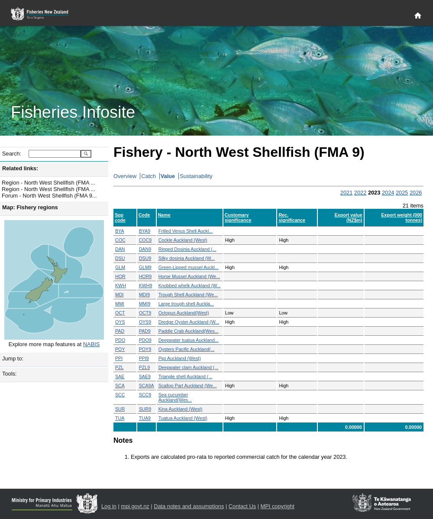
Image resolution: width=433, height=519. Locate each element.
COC (120, 240)
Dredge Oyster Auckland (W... (188, 321)
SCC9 (145, 394)
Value (168, 176)
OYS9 (145, 321)
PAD (119, 331)
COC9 (145, 240)
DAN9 (145, 249)
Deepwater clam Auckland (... (188, 367)
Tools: (9, 373)
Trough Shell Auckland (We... (188, 294)
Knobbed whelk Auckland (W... (189, 285)
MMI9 (145, 303)
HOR (120, 276)
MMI (119, 303)
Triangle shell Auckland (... (185, 376)
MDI (119, 294)
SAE (119, 376)
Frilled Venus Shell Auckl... (185, 231)
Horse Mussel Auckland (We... (189, 276)
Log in (108, 506)
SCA (120, 385)
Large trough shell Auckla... (186, 303)
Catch (148, 176)
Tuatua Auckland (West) (182, 418)
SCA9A (146, 385)
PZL (119, 367)
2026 (416, 192)
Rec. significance (291, 217)
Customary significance (238, 217)
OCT (120, 312)
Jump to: (12, 358)
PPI (119, 358)
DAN (120, 249)
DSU (120, 258)
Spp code (120, 217)
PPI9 (144, 358)
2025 (402, 192)
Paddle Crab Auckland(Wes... (188, 331)
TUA (119, 418)
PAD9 (145, 331)
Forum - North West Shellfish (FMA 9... (49, 195)
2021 (346, 192)
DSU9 (145, 258)
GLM (120, 267)
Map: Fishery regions (30, 207)
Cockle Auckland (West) (182, 240)
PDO (120, 340)
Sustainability (196, 176)
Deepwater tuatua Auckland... (188, 340)
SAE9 (145, 376)
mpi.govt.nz (135, 506)
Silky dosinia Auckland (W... (186, 258)
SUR (120, 409)
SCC (120, 394)
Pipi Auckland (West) (179, 358)
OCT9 (145, 312)
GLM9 (145, 267)
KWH (120, 285)
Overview (124, 176)
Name (164, 214)
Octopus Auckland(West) (183, 312)
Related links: (20, 168)
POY (120, 349)
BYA (119, 231)
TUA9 (145, 418)
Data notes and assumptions (189, 506)
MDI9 (144, 294)
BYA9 (144, 231)
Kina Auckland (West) (180, 409)
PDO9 (145, 340)
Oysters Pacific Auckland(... (186, 349)
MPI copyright (277, 506)
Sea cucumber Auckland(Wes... (175, 397)
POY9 (145, 349)
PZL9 (144, 367)
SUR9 (145, 409)
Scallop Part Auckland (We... (187, 385)
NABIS (91, 344)
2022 (360, 192)
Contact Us (242, 506)
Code (144, 214)
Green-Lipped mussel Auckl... (188, 267)
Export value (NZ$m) (348, 217)
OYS (120, 321)
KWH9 (145, 285)
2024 (388, 192)
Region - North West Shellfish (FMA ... (48, 182)
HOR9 (145, 276)
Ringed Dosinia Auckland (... (187, 249)
